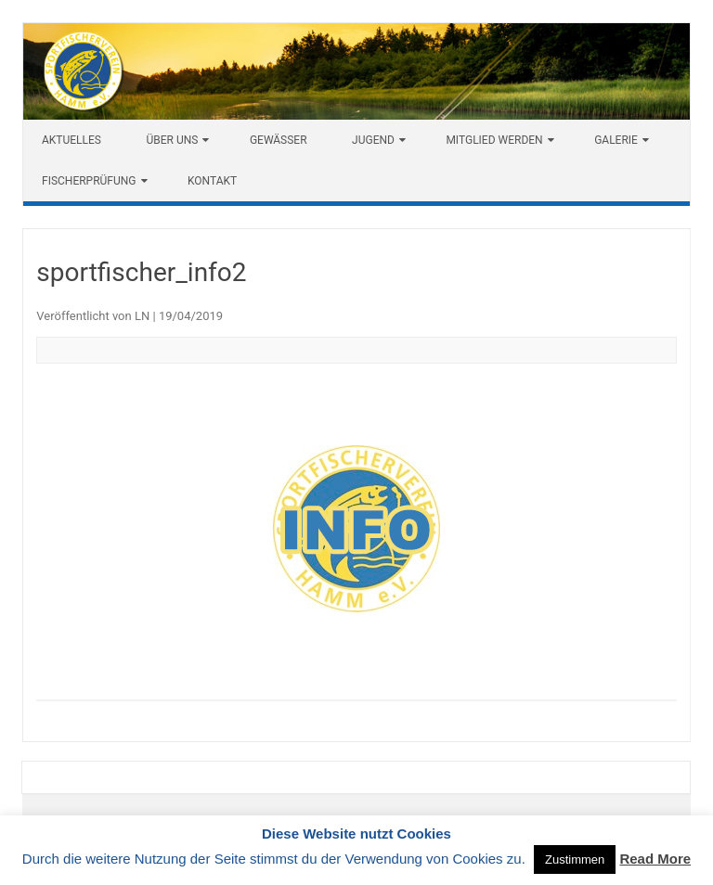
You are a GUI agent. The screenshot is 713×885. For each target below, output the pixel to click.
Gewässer (278, 140)
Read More (655, 858)
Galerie (616, 140)
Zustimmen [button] (574, 859)
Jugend (373, 140)
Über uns (172, 140)
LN (142, 316)
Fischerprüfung (89, 180)
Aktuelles (71, 140)
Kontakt (212, 180)
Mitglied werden (494, 140)
